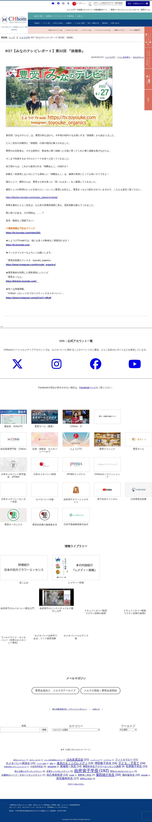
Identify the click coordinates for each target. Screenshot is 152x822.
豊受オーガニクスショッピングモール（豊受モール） (131, 10)
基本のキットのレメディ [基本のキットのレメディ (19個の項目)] (75, 763)
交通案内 (69, 23)
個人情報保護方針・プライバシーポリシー (69, 709)
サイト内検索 (135, 30)
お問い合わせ (115, 23)
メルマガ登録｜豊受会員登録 (100, 690)
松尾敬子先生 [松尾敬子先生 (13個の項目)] (136, 766)
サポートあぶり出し (76, 784)
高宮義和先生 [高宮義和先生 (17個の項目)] (67, 778)
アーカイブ (128, 726)
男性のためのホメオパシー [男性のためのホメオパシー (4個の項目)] (123, 771)
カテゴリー (76, 726)
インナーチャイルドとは (103, 30)
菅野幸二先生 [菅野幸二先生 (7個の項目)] (86, 775)
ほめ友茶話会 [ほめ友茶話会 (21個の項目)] (77, 759)
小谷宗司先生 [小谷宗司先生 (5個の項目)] (38, 766)
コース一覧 (46, 23)
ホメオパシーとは (72, 30)
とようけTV (24, 37)
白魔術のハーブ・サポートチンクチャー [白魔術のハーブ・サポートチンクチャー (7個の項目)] (23, 775)
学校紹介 (37, 23)
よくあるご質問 (80, 23)
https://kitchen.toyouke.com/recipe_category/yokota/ (31, 197)
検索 (24, 726)
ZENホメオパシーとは (55, 30)
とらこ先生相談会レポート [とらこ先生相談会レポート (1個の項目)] (54, 760)
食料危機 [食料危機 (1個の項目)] (145, 775)
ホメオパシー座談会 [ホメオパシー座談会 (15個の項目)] (20, 763)
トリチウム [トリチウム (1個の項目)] (108, 760)
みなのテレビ (138, 57)
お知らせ (80, 16)
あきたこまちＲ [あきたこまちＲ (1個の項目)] (36, 760)
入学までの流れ (58, 23)
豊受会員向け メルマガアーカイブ (55, 690)
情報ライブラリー (120, 30)
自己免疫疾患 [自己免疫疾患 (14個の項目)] (57, 775)
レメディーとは (86, 30)
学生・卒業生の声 (93, 23)
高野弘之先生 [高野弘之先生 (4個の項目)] (87, 778)
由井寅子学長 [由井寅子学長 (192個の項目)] (91, 770)
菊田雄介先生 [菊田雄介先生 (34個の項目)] (108, 775)
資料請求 (105, 23)
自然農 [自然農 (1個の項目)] (72, 775)
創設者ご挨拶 (38, 16)
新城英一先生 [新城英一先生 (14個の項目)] (71, 766)
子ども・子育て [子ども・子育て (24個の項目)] (131, 763)
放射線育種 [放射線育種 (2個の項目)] (53, 767)
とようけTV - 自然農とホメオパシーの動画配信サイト (87, 10)
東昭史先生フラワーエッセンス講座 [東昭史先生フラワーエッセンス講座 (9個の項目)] (104, 766)
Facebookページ (87, 387)
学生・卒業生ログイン (138, 4)
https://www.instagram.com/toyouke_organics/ (31, 264)
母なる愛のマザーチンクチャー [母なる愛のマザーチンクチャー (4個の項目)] (29, 771)
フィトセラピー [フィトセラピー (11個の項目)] (126, 759)
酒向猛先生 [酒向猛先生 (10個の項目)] (131, 775)
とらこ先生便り (124, 57)
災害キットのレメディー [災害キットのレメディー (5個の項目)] (59, 771)
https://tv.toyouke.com (18, 245)
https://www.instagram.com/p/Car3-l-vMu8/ (28, 298)
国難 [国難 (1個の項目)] (52, 764)
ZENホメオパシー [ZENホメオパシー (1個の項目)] (20, 760)
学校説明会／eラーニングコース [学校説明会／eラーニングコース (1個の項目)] (16, 767)
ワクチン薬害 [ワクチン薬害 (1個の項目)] (43, 764)
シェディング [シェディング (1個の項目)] (96, 760)
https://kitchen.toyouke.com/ (22, 281)
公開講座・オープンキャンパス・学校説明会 (60, 16)
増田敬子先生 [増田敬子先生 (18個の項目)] (106, 763)
